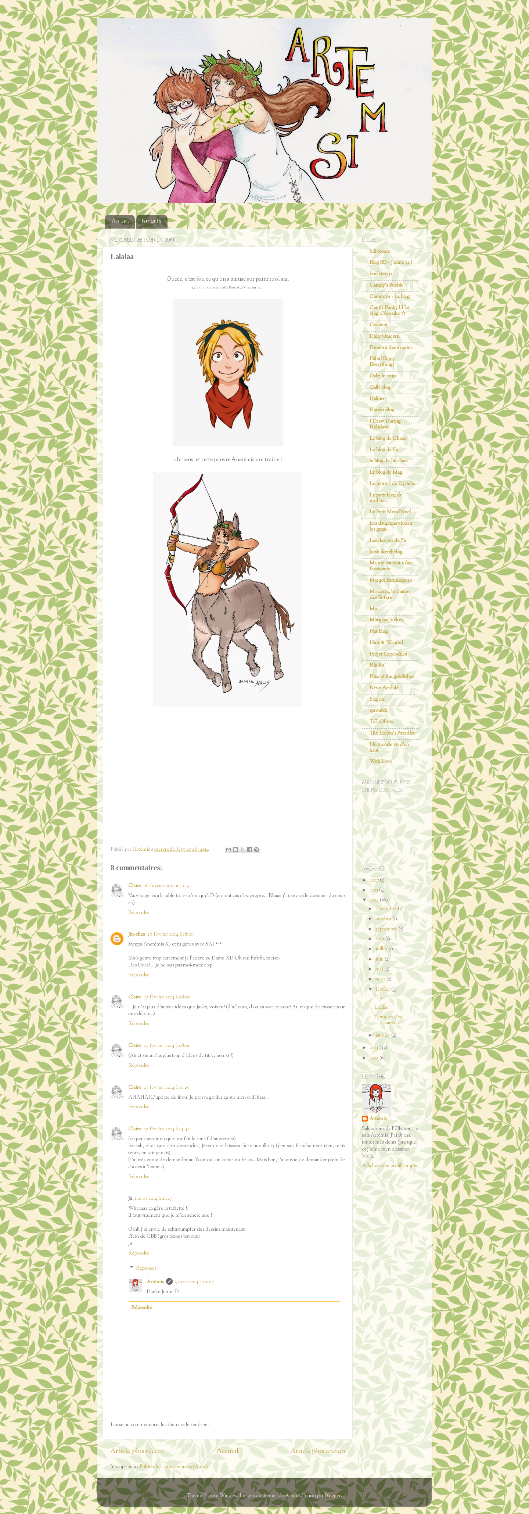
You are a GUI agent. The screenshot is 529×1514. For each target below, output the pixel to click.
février (383, 989)
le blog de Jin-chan (389, 461)
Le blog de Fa (384, 449)
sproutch (378, 710)
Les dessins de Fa (388, 540)
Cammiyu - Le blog (390, 296)
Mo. (374, 609)
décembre (386, 908)
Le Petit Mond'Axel (390, 512)
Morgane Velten (387, 620)
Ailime (292, 1495)
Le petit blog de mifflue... (386, 498)
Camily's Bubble (386, 285)
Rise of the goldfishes (392, 676)
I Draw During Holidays (385, 424)
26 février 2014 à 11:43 (166, 885)
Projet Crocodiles (388, 654)
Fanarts (152, 222)
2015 (374, 890)
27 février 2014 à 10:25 (166, 1087)
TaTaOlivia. (382, 721)
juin (380, 959)
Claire (134, 885)
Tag (378, 997)
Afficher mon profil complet (390, 1165)
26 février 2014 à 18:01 (170, 934)
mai (379, 969)
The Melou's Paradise (392, 733)
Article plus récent (137, 1451)
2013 (374, 1047)
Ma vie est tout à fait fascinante (391, 566)
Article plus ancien (317, 1451)
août (380, 939)
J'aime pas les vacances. (388, 1019)
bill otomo (380, 251)
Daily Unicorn (384, 336)
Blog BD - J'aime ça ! (391, 262)
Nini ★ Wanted (386, 642)
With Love (381, 761)
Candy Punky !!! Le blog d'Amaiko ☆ (390, 310)
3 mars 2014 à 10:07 (194, 1281)
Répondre (139, 912)
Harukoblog (382, 409)
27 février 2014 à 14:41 (166, 1129)
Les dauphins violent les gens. (391, 526)
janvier (383, 1035)
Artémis (155, 1281)
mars (380, 979)
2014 (375, 900)
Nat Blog (379, 631)
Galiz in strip (383, 376)
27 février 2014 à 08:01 (167, 1045)
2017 (375, 880)
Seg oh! (377, 699)
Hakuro (377, 398)
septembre (387, 929)
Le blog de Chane (388, 438)
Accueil (120, 222)
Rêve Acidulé (384, 688)
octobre (383, 918)
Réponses (146, 1268)
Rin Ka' (378, 665)
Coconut (379, 325)
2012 (374, 1058)
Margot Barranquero (391, 580)
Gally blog (380, 387)
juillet (381, 949)
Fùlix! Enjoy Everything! (382, 361)
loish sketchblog (386, 552)
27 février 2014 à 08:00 (167, 997)
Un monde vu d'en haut (389, 747)
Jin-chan (136, 934)
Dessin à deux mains (391, 347)
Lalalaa (381, 1007)
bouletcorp (381, 273)
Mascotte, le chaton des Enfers (390, 594)
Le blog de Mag (386, 472)
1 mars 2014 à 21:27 (153, 1198)
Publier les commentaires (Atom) (174, 1466)
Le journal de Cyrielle (392, 483)
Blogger (333, 1495)
